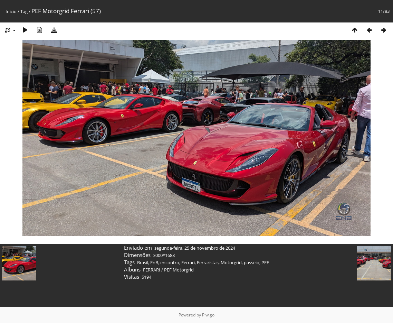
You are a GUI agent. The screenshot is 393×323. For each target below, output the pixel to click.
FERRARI (151, 270)
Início (11, 11)
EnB (154, 262)
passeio (251, 262)
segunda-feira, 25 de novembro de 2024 (194, 248)
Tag (24, 11)
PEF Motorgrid (179, 270)
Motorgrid (231, 262)
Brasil (142, 262)
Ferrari (188, 262)
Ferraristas (208, 262)
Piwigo (208, 315)
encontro (169, 262)
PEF (265, 262)
